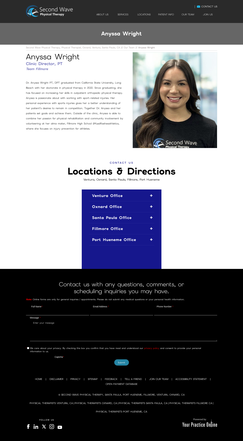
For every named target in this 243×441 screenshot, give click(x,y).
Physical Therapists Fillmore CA (190, 403)
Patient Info (166, 14)
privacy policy (151, 348)
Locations (144, 14)
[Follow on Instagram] (52, 426)
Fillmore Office (107, 228)
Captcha (59, 357)
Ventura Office (107, 195)
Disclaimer (56, 379)
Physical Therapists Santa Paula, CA (143, 403)
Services (123, 14)
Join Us (208, 14)
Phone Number (165, 306)
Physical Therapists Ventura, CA (51, 403)
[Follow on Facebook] (28, 426)
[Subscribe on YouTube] (60, 426)
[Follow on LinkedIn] (35, 426)
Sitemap (93, 379)
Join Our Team (158, 379)
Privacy (75, 379)
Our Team (188, 14)
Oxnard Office (107, 206)
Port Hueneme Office (114, 239)
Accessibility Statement (191, 379)
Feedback (111, 379)
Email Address (101, 306)
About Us (102, 14)
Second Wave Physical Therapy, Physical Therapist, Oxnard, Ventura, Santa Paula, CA (73, 47)
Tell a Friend (133, 379)
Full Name (36, 306)
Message (35, 317)
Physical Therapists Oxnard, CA (96, 403)
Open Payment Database (122, 384)
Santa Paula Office (112, 217)
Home (88, 14)
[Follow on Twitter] (44, 426)
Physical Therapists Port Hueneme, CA (121, 411)
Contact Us (209, 6)
